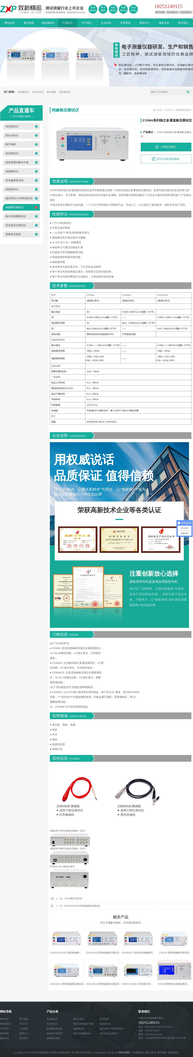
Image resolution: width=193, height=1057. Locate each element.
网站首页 (10, 23)
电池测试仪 (48, 23)
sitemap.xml (112, 1052)
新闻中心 (145, 23)
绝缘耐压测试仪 (183, 110)
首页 (159, 110)
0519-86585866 (168, 159)
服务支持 (164, 23)
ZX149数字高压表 (73, 898)
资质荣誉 (125, 23)
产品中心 (67, 23)
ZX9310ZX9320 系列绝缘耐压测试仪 (82, 906)
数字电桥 (29, 23)
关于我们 (87, 23)
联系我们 (183, 23)
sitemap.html (100, 1052)
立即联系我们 (168, 147)
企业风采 (106, 23)
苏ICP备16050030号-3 (81, 1052)
